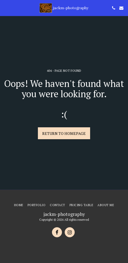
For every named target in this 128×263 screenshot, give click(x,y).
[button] (6, 7)
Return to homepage (64, 133)
